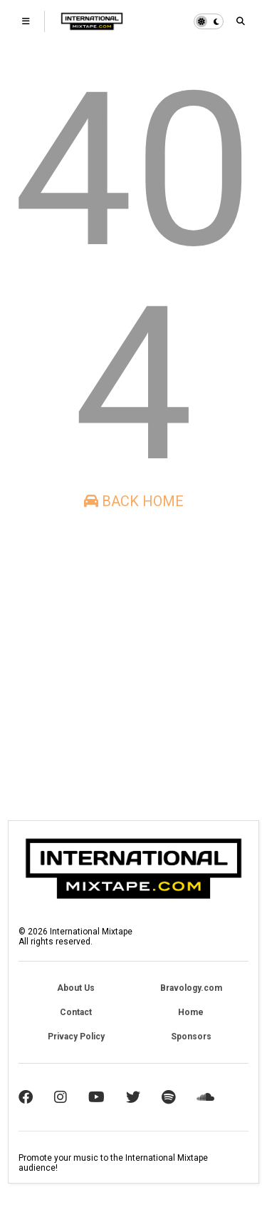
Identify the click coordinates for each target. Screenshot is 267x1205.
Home (191, 1012)
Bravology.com (191, 988)
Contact (76, 1012)
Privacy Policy (76, 1037)
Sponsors (191, 1037)
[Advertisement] (133, 665)
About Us (76, 988)
